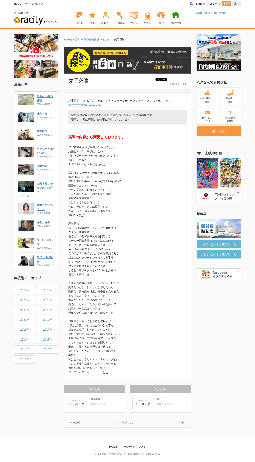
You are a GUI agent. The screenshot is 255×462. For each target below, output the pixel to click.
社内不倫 (42, 113)
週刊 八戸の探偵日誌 (87, 39)
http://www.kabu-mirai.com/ (85, 105)
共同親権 (42, 131)
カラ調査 (95, 398)
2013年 (106, 39)
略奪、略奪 (43, 222)
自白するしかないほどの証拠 (45, 187)
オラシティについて (35, 3)
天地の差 (42, 165)
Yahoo (199, 12)
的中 (158, 398)
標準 (227, 3)
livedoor (223, 12)
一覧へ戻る (127, 422)
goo (215, 12)
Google (208, 12)
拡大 (236, 3)
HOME (17, 3)
